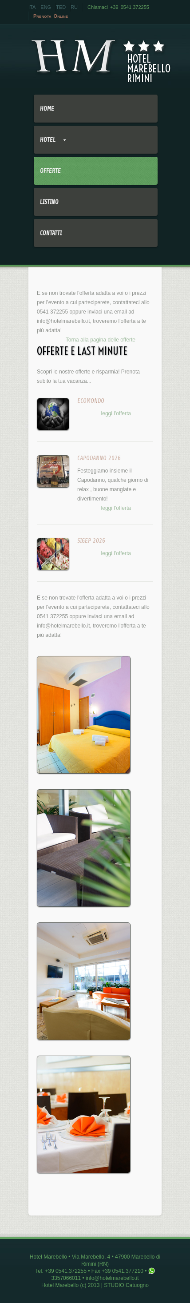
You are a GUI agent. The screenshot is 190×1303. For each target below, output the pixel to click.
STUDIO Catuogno (126, 1285)
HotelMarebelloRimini (98, 56)
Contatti (51, 233)
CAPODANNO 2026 (99, 458)
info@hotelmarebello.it (63, 321)
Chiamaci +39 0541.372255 (118, 7)
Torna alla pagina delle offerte (100, 340)
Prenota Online (50, 16)
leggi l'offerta (116, 413)
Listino (49, 202)
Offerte (50, 170)
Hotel (50, 145)
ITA (32, 7)
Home (47, 108)
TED (61, 7)
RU (74, 7)
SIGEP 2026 (91, 540)
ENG (45, 7)
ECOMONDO (90, 400)
